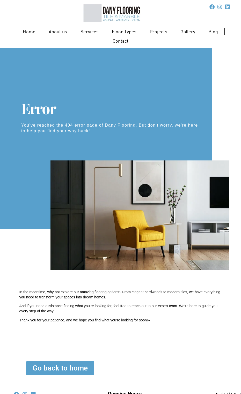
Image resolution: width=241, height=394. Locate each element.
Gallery (187, 31)
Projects (158, 31)
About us (58, 31)
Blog (213, 31)
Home (29, 31)
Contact (120, 41)
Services (90, 31)
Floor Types (124, 31)
